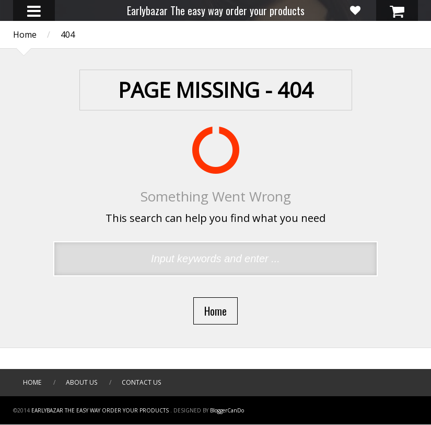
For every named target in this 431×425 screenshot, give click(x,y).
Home (32, 382)
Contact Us (141, 382)
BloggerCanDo (227, 410)
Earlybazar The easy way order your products (216, 10)
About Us (81, 382)
